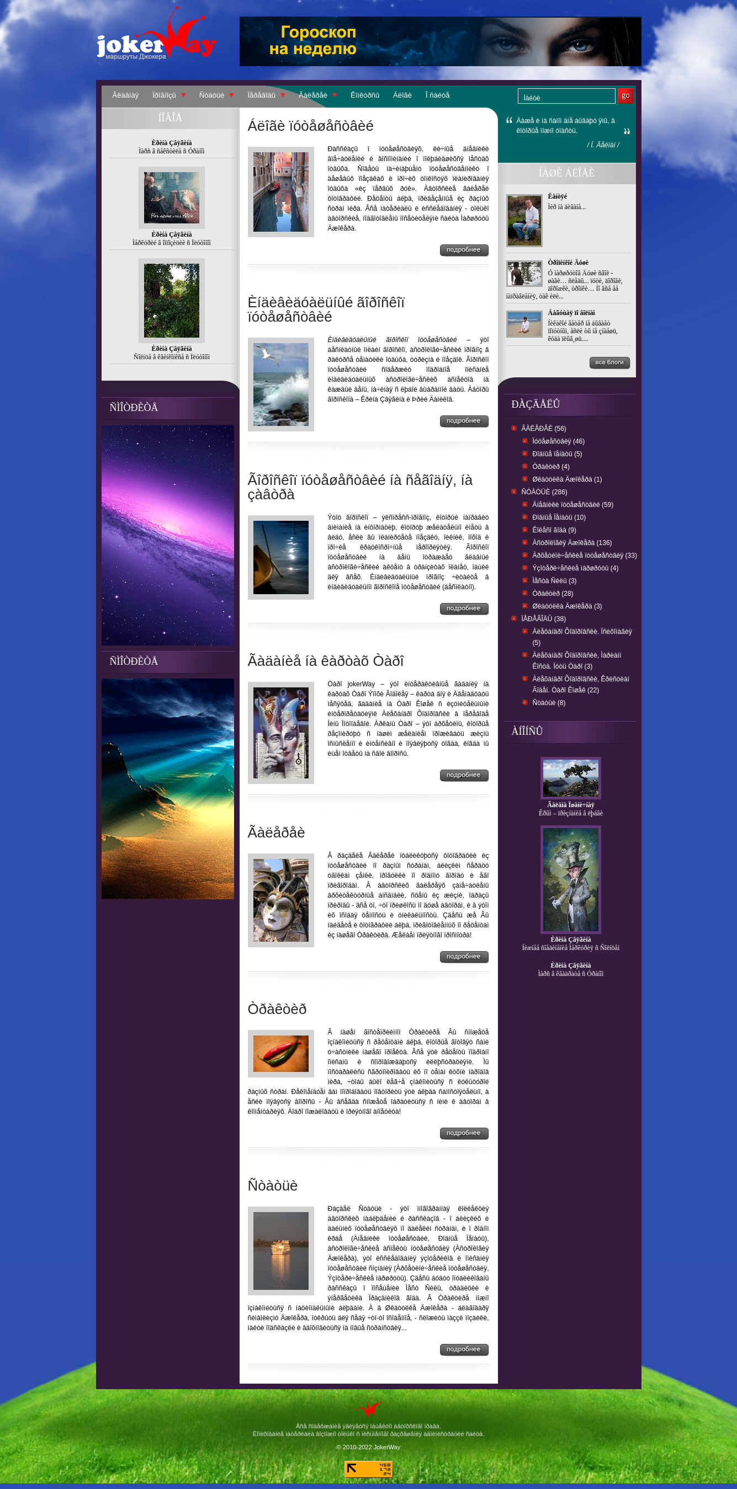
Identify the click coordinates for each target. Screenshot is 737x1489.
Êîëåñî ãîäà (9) (554, 530)
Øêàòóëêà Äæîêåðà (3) (567, 606)
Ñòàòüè (212, 95)
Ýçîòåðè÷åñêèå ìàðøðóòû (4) (576, 568)
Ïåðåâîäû (261, 95)
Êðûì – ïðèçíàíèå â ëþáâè (571, 813)
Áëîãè (402, 95)
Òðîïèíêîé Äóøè (568, 262)
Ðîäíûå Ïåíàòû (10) (559, 517)
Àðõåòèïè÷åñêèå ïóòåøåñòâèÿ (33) (585, 555)
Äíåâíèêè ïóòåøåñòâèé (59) (573, 505)
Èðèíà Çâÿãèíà (571, 939)
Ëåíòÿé (558, 196)
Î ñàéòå (437, 95)
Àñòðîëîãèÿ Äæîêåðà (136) (572, 543)
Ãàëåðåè (313, 95)
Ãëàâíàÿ (126, 95)
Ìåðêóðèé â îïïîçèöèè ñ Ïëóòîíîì (171, 243)
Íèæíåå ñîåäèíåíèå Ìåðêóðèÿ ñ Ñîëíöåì (571, 948)
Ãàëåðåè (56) (544, 429)
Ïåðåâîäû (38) (544, 619)
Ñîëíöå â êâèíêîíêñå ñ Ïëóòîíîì (172, 357)
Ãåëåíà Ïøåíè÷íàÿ (571, 805)
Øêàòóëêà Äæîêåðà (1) (567, 479)
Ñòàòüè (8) (549, 703)
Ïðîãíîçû (164, 95)
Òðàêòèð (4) (551, 467)
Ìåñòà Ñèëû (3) (555, 581)
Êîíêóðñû (365, 95)
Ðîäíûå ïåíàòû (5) (557, 454)
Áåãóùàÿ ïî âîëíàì (571, 313)
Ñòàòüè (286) (545, 492)
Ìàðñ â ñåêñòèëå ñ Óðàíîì (171, 151)
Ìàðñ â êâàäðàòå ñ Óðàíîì (571, 974)
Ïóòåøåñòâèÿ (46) (559, 441)
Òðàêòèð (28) (553, 593)
